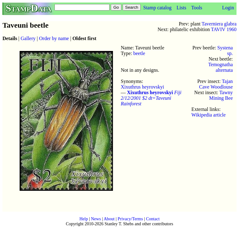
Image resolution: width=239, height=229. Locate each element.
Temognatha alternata (220, 67)
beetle (139, 53)
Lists (181, 7)
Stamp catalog (157, 7)
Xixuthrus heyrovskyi (142, 86)
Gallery (28, 38)
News (96, 219)
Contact (153, 219)
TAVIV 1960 (224, 29)
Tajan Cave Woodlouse (216, 84)
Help (83, 219)
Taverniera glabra (219, 23)
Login (228, 7)
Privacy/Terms (130, 219)
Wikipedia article (208, 114)
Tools (196, 7)
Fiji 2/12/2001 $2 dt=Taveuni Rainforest (151, 98)
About (109, 219)
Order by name (54, 38)
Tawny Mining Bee (221, 95)
